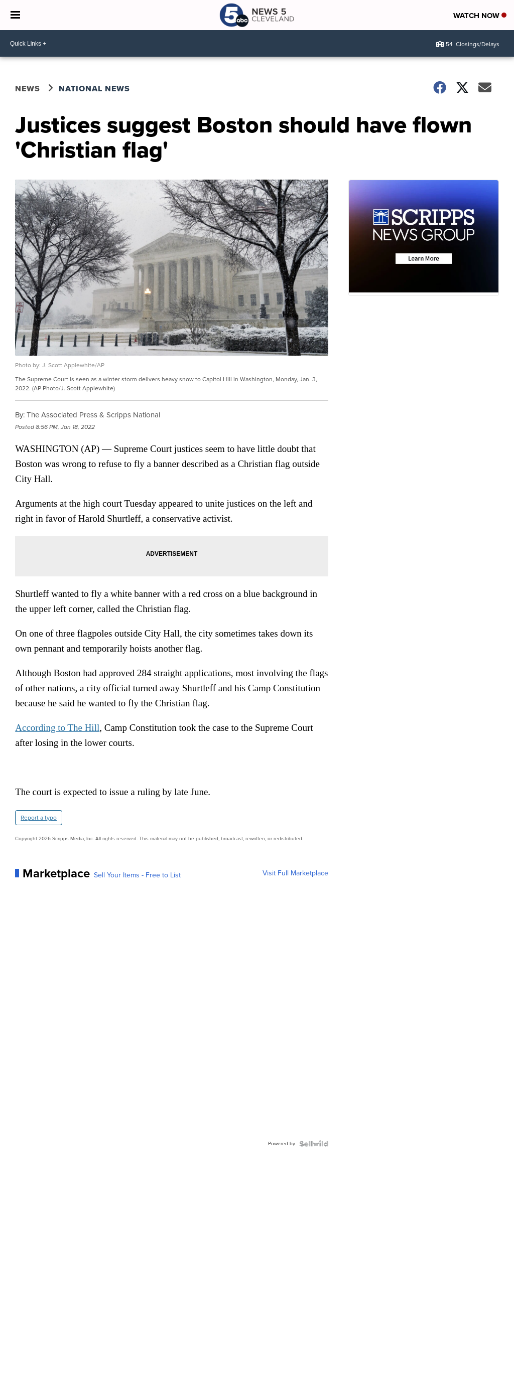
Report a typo (39, 817)
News (27, 88)
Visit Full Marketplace (295, 873)
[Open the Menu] (15, 15)
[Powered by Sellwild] (313, 1143)
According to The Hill (57, 727)
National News (94, 88)
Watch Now (479, 15)
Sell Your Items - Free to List (137, 875)
